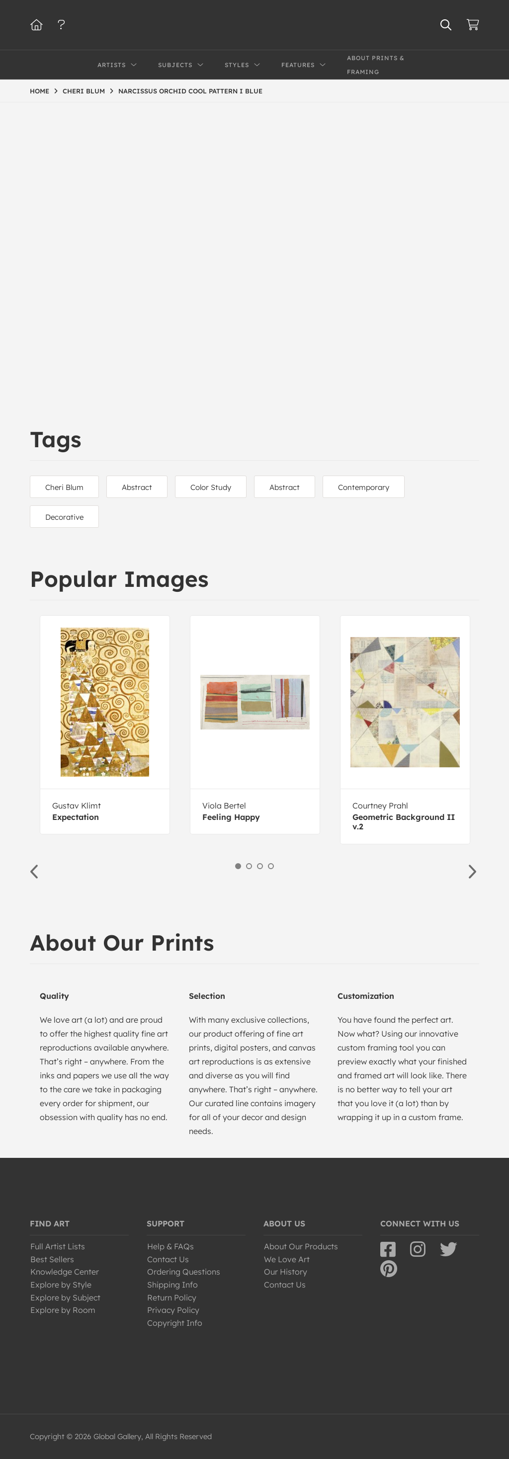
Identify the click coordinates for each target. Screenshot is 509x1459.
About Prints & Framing (376, 65)
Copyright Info (174, 1323)
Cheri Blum (64, 487)
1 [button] (238, 866)
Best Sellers (52, 1259)
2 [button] (249, 866)
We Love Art (287, 1259)
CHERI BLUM (84, 91)
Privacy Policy (173, 1310)
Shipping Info (172, 1285)
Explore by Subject (65, 1297)
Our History (285, 1272)
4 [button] (271, 866)
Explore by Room (62, 1310)
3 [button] (260, 866)
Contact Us (168, 1259)
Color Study (210, 487)
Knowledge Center (64, 1272)
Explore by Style (60, 1285)
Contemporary (363, 487)
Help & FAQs (170, 1246)
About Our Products (301, 1246)
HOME (39, 91)
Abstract (137, 487)
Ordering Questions (183, 1272)
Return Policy (171, 1297)
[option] (105, 724)
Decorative (64, 517)
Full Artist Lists (57, 1246)
